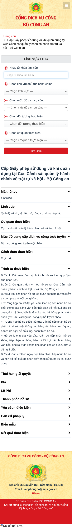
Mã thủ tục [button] (35, 191)
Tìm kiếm (36, 150)
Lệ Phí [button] (35, 390)
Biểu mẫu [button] (35, 424)
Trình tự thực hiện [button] (35, 268)
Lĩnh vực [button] (35, 206)
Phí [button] (35, 382)
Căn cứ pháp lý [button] (35, 416)
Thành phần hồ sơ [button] (35, 399)
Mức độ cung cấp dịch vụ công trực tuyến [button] (35, 236)
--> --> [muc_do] (36, 107)
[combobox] (36, 91)
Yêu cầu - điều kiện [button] (35, 407)
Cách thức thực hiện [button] (35, 251)
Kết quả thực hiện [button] (35, 433)
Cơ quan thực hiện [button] (35, 221)
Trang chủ (9, 36)
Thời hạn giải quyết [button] (35, 373)
